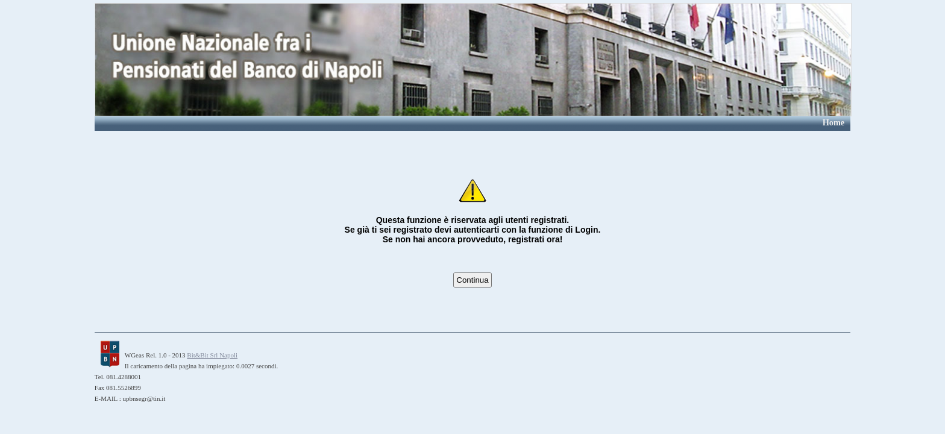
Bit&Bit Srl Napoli (212, 355)
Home (834, 122)
